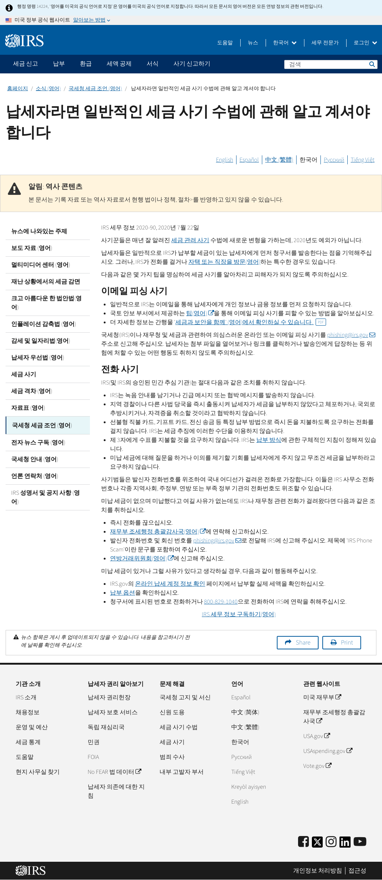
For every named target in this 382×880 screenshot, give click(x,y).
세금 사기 (23, 374)
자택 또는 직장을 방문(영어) (224, 262)
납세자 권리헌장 (109, 697)
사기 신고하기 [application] (191, 64)
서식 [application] (153, 64)
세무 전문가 (325, 43)
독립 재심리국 (106, 727)
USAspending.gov (327, 751)
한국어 (285, 43)
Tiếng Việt (363, 160)
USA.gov (316, 736)
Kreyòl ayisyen (248, 787)
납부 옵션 (122, 593)
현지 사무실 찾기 (38, 772)
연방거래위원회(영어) (141, 558)
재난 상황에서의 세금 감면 (45, 282)
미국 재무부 (322, 697)
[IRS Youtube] (360, 842)
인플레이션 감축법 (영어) (43, 324)
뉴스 (253, 43)
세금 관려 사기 (190, 240)
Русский (334, 160)
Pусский (241, 757)
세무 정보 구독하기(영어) (239, 614)
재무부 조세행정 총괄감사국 (334, 716)
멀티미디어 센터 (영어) (40, 265)
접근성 (357, 870)
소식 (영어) (48, 88)
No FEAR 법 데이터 (114, 772)
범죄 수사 (172, 757)
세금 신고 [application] (25, 64)
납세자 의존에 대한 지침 (116, 791)
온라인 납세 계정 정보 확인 (170, 584)
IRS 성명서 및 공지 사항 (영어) (45, 496)
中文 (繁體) (279, 160)
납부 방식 (268, 440)
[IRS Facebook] (303, 842)
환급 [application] (86, 64)
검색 (371, 64)
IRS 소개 (26, 697)
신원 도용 (172, 712)
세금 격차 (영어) (31, 391)
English (224, 160)
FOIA (93, 757)
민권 (94, 742)
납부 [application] (59, 64)
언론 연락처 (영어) (34, 475)
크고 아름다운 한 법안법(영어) (46, 302)
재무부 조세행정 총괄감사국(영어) (158, 532)
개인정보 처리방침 (317, 870)
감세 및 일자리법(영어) (40, 341)
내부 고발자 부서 (182, 772)
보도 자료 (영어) (31, 248)
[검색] (331, 64)
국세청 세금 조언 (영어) (95, 88)
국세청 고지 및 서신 (185, 697)
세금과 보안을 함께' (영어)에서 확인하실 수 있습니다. (250, 322)
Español (249, 160)
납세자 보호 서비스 (113, 712)
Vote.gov (317, 766)
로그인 (365, 43)
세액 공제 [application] (119, 64)
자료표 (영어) (28, 408)
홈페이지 (17, 88)
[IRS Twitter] (317, 844)
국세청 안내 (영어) (34, 458)
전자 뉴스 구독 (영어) (38, 441)
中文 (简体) (245, 712)
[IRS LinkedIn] (345, 844)
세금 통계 (28, 742)
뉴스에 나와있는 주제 (39, 231)
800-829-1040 (221, 602)
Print (347, 642)
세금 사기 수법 (179, 727)
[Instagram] (331, 842)
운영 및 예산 (32, 727)
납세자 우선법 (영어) (37, 358)
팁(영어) (200, 313)
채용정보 (28, 712)
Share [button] (303, 642)
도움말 (225, 43)
